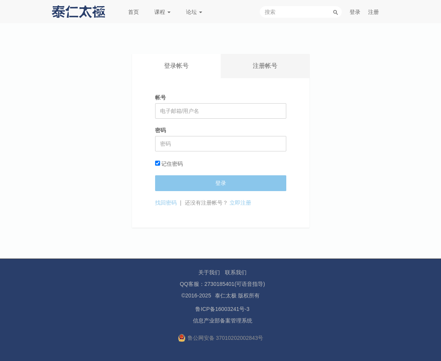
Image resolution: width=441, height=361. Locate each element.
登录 (355, 12)
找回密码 (166, 203)
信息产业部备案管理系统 (222, 320)
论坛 (194, 12)
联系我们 (236, 272)
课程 (162, 12)
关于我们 (209, 272)
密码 (160, 130)
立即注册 (240, 203)
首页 (133, 12)
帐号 (160, 97)
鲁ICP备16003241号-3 (222, 309)
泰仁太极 (226, 295)
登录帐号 (176, 65)
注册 (373, 12)
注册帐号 (265, 65)
